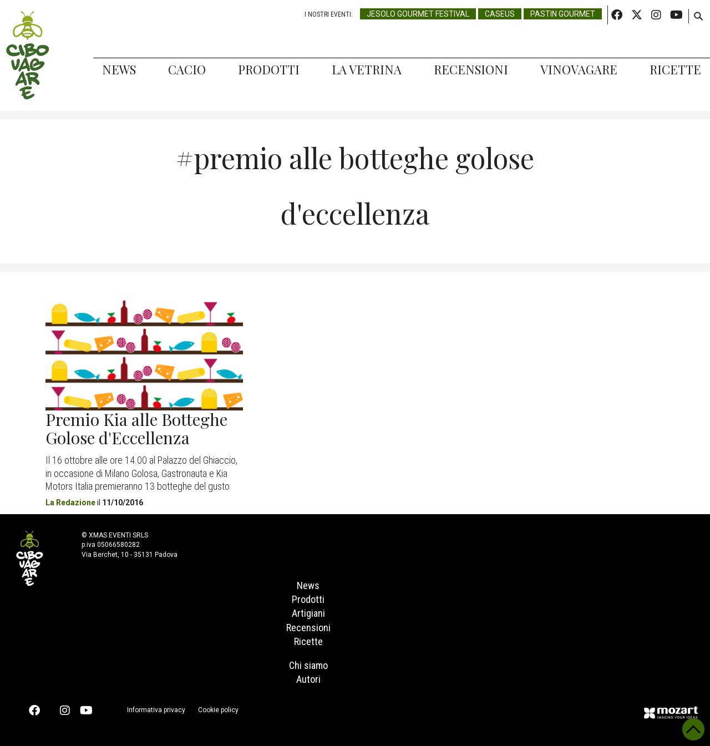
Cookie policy (218, 710)
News (119, 69)
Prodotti (269, 69)
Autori (308, 679)
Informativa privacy (156, 710)
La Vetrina (367, 69)
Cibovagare (28, 55)
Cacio (187, 69)
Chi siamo (308, 665)
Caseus (500, 14)
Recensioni (471, 69)
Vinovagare (578, 69)
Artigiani (308, 613)
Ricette (675, 69)
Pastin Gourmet (562, 14)
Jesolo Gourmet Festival (418, 14)
